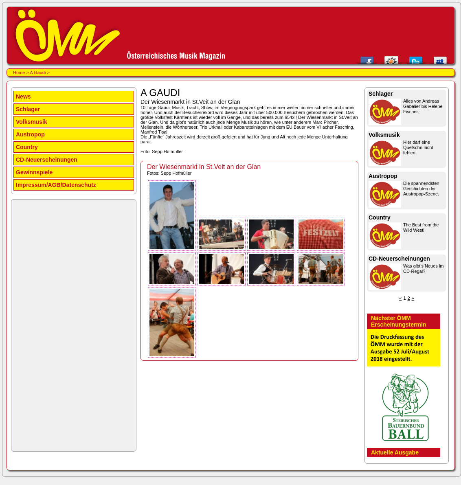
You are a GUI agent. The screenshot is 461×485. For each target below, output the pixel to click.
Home (19, 72)
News (23, 96)
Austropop (30, 134)
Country (27, 147)
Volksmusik (31, 122)
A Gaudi (38, 72)
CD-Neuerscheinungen (46, 159)
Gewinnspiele (34, 172)
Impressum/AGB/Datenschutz (56, 185)
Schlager (28, 109)
